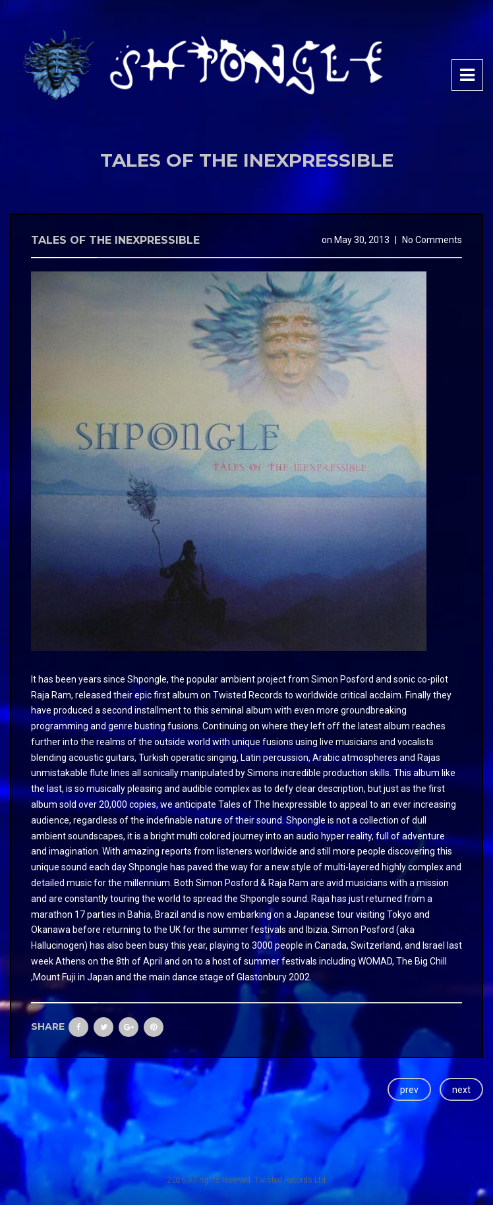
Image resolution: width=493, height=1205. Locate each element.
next (461, 1089)
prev (409, 1089)
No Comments (432, 240)
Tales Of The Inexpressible (115, 240)
